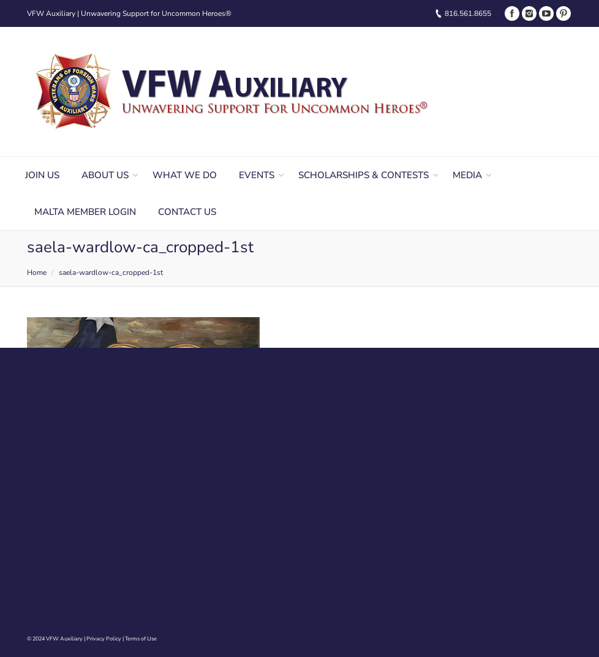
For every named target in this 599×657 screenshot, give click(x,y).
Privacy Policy (103, 638)
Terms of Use (141, 638)
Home (37, 272)
